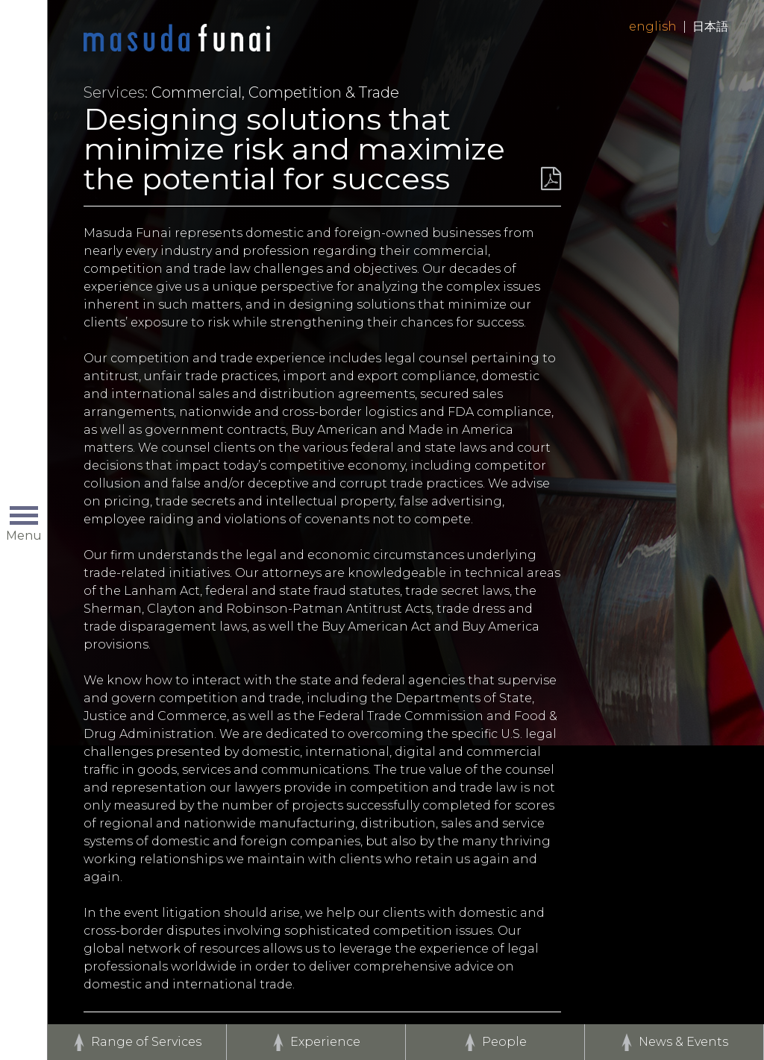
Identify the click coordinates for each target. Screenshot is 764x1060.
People (504, 1042)
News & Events (683, 1042)
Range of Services (146, 1042)
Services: (116, 92)
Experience (325, 1042)
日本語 (710, 26)
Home (177, 39)
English (653, 26)
